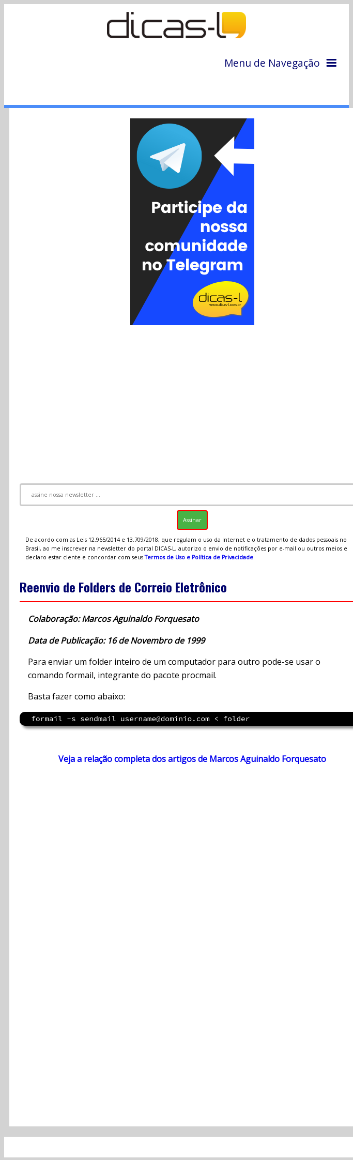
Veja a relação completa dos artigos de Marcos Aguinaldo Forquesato (192, 759)
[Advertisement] (184, 872)
